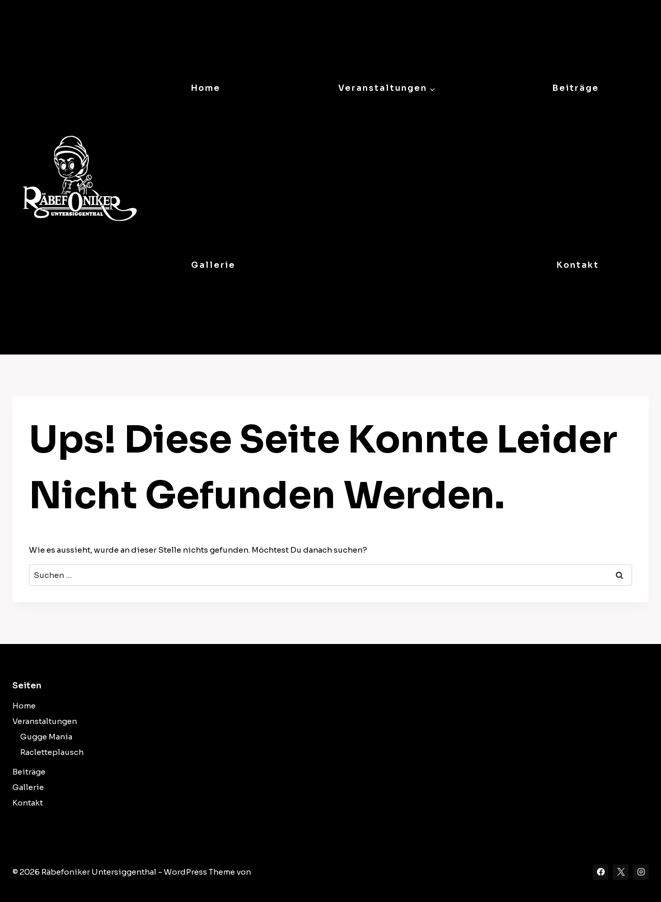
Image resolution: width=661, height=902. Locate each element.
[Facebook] (600, 872)
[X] (620, 872)
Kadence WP (277, 872)
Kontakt (578, 265)
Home (206, 88)
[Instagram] (641, 872)
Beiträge (576, 88)
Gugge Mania (46, 737)
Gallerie (213, 265)
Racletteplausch (52, 752)
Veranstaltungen (44, 721)
